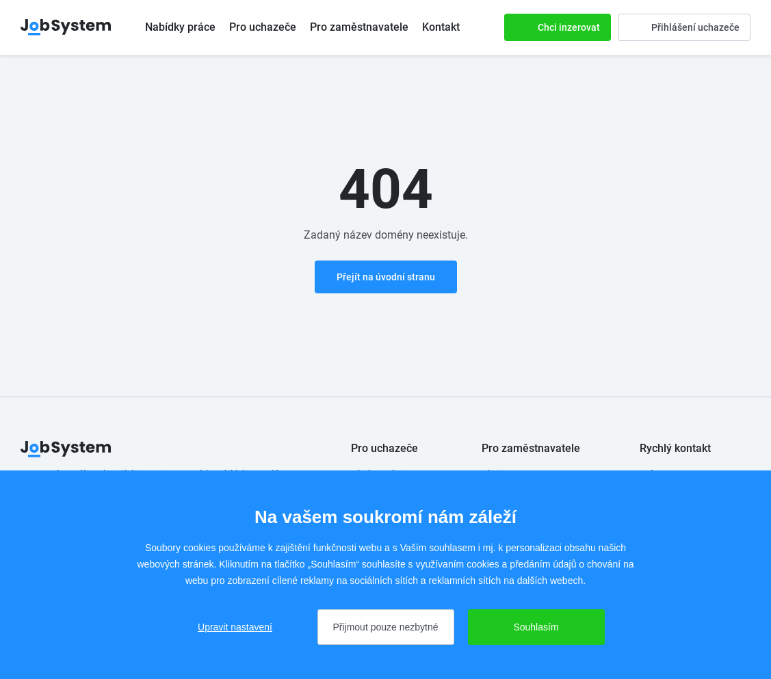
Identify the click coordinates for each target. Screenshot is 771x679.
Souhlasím (535, 627)
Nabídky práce (180, 27)
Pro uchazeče (262, 27)
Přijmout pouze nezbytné (385, 627)
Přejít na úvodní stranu (386, 276)
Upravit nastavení (235, 627)
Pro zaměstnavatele (359, 27)
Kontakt (441, 27)
